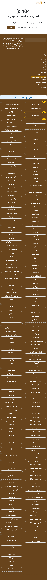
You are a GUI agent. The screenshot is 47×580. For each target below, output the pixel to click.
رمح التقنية (35, 287)
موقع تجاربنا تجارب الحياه (11, 130)
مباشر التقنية (35, 305)
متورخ (35, 258)
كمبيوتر (44, 64)
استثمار (36, 149)
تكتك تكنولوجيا (35, 225)
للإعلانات (19, 577)
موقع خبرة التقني (35, 239)
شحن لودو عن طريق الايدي (35, 497)
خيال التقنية (35, 207)
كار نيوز (36, 236)
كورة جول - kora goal (11, 406)
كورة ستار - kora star (11, 410)
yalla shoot (11, 155)
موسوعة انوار (35, 316)
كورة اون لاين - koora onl (11, 519)
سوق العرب (11, 112)
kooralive (11, 428)
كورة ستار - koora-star (11, 486)
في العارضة (11, 360)
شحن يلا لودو (35, 493)
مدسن (35, 261)
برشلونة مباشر (11, 162)
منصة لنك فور (11, 476)
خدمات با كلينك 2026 (11, 126)
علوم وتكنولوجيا (11, 377)
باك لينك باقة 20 (11, 115)
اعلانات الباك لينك (35, 345)
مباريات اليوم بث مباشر (35, 185)
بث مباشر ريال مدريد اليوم (11, 296)
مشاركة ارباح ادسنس (35, 108)
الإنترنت (43, 62)
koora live (35, 174)
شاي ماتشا (35, 537)
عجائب (35, 247)
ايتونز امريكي (35, 417)
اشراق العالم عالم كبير (36, 352)
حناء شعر (35, 526)
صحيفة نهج (35, 232)
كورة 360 (11, 558)
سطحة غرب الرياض (11, 245)
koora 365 (11, 432)
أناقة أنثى (35, 250)
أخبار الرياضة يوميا (11, 469)
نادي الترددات (35, 272)
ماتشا (35, 534)
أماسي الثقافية (36, 254)
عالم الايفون (35, 221)
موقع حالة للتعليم (35, 385)
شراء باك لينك (35, 326)
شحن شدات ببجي (35, 486)
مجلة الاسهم (35, 214)
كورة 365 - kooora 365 (11, 526)
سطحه (11, 231)
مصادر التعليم (35, 374)
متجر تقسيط (35, 439)
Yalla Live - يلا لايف (11, 515)
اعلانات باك (11, 462)
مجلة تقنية (35, 377)
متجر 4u (35, 457)
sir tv (11, 317)
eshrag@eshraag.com (13, 48)
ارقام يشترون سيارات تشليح (11, 271)
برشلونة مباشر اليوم (11, 331)
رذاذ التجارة (36, 290)
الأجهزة (44, 67)
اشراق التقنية (35, 196)
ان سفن (35, 199)
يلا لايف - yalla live (11, 417)
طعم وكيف (36, 294)
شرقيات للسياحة (11, 540)
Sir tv (11, 306)
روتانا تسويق (35, 265)
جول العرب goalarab (11, 292)
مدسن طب (36, 366)
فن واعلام (11, 449)
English (43, 79)
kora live (11, 424)
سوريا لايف (11, 413)
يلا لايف (11, 299)
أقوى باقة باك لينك (11, 123)
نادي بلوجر (35, 243)
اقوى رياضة (35, 363)
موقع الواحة (35, 125)
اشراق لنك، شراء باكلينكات (35, 341)
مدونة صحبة (35, 309)
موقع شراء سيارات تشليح (11, 267)
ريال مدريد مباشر (11, 166)
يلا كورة (11, 363)
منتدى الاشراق (35, 355)
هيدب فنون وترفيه (35, 392)
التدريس (35, 348)
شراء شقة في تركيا (11, 455)
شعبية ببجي (35, 501)
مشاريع (11, 137)
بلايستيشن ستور (35, 508)
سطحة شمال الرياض (11, 242)
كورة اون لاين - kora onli (11, 402)
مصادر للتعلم (11, 370)
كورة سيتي (11, 289)
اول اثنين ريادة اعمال (35, 104)
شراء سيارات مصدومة (11, 275)
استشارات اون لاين (36, 276)
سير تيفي (11, 314)
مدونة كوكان (35, 228)
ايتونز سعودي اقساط (35, 421)
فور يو (35, 483)
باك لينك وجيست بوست (35, 370)
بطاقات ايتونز (35, 504)
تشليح (11, 256)
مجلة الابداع (35, 269)
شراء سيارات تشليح (11, 264)
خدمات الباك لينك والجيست (11, 104)
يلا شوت (35, 167)
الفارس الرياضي (11, 374)
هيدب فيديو (36, 283)
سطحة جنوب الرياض (11, 249)
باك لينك (43, 72)
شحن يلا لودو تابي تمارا (36, 468)
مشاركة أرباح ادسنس (40, 74)
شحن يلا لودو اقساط (35, 424)
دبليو (35, 143)
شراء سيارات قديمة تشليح (11, 278)
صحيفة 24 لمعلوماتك (40, 82)
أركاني (35, 301)
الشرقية (35, 132)
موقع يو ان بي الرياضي (36, 381)
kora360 (35, 160)
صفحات (43, 87)
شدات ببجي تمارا (35, 402)
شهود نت (35, 298)
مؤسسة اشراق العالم (40, 84)
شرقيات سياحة (11, 536)
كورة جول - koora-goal (11, 490)
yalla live (11, 342)
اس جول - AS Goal (11, 530)
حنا (35, 530)
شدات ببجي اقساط (35, 399)
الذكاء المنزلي (42, 69)
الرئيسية (43, 59)
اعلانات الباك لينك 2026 (35, 359)
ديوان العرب (11, 133)
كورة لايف (35, 156)
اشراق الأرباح (35, 320)
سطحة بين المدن (11, 234)
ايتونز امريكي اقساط (35, 475)
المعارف (35, 279)
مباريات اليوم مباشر (11, 158)
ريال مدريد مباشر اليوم (11, 328)
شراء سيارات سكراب (11, 260)
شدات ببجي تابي (35, 410)
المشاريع (35, 122)
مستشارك (35, 139)
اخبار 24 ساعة (35, 388)
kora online (11, 554)
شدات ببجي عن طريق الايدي (35, 461)
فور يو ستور (35, 453)
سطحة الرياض (11, 227)
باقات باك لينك (35, 337)
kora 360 (35, 182)
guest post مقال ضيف (11, 108)
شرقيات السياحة (35, 312)
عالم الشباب (35, 115)
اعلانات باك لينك (11, 141)
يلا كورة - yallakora (11, 421)
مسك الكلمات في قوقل (35, 192)
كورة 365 (11, 285)
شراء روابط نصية (35, 334)
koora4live (35, 163)
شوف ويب (35, 210)
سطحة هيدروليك (11, 238)
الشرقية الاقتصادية (36, 218)
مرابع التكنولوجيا (35, 203)
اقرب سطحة (11, 253)
